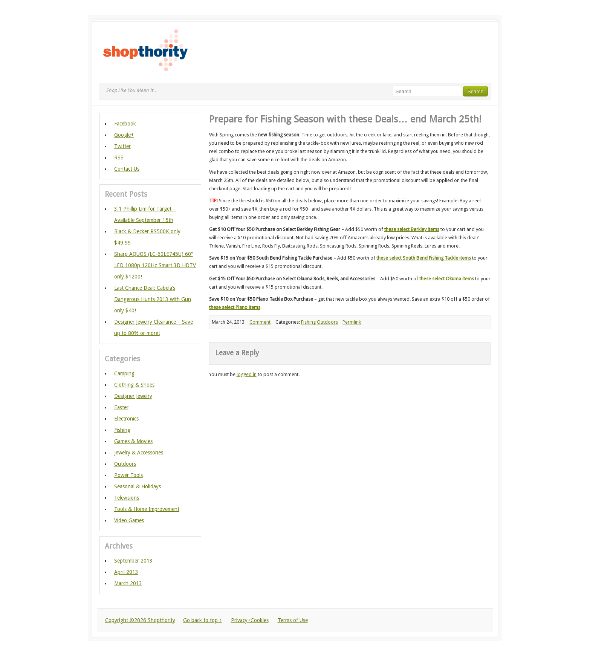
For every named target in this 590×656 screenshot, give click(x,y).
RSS (119, 157)
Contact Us (126, 169)
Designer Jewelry (133, 396)
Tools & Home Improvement (146, 509)
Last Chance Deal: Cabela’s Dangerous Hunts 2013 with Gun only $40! (152, 299)
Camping (124, 373)
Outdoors (327, 322)
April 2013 (126, 572)
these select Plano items (234, 307)
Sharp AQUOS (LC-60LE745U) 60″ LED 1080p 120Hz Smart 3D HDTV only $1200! (155, 265)
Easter (121, 407)
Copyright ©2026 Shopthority (140, 620)
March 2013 (128, 583)
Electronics (126, 419)
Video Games (129, 520)
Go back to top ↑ (202, 620)
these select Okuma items (446, 278)
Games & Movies (133, 441)
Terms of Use (293, 620)
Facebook (125, 124)
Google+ (124, 135)
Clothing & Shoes (134, 385)
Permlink (351, 322)
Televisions (126, 498)
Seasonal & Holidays (137, 486)
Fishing (308, 322)
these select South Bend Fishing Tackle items (423, 258)
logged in (247, 374)
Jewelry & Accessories (138, 453)
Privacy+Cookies (250, 620)
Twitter (122, 146)
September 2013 (133, 561)
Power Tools (128, 475)
